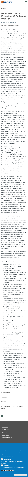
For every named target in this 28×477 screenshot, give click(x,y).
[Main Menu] (25, 2)
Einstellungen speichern (7, 470)
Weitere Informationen (8, 456)
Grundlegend (7, 459)
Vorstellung (4, 397)
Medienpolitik (5, 435)
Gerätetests (5, 427)
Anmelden (4, 406)
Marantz (3, 401)
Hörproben (4, 432)
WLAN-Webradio (5, 392)
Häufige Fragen (6, 429)
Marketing (6, 465)
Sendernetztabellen (7, 437)
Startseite (3, 8)
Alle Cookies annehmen (20, 474)
